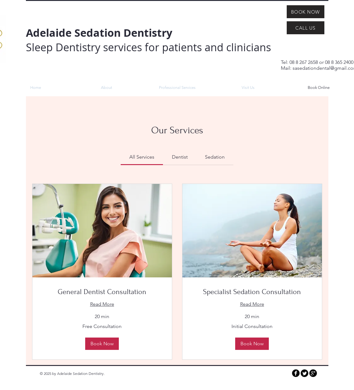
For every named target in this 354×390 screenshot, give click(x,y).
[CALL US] (305, 27)
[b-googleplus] (313, 373)
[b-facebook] (296, 373)
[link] (141, 157)
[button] (102, 344)
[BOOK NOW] (305, 11)
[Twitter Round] (304, 373)
